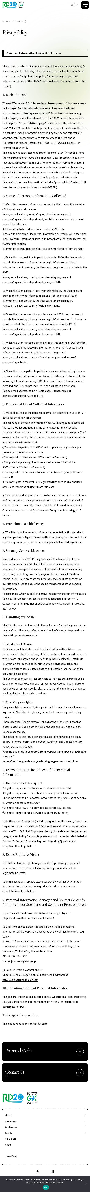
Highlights (10, 1139)
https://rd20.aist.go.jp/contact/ (20, 980)
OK (45, 1187)
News (8, 1145)
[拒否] (86, 1183)
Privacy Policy (40, 559)
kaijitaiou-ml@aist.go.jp (22, 961)
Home (8, 21)
